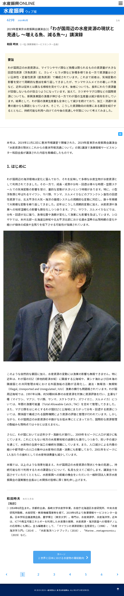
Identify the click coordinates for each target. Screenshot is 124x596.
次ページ (117, 575)
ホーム (7, 575)
